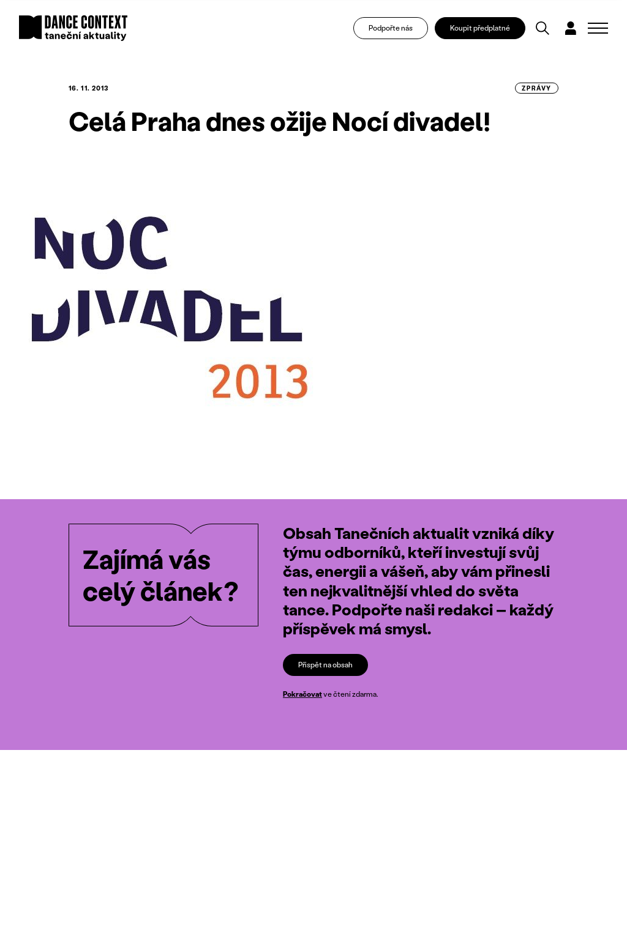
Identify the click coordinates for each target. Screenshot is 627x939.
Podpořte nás (391, 27)
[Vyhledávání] (542, 28)
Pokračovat (302, 694)
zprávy (537, 88)
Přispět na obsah (325, 664)
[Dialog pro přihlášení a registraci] (571, 28)
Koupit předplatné (480, 27)
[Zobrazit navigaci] (598, 28)
